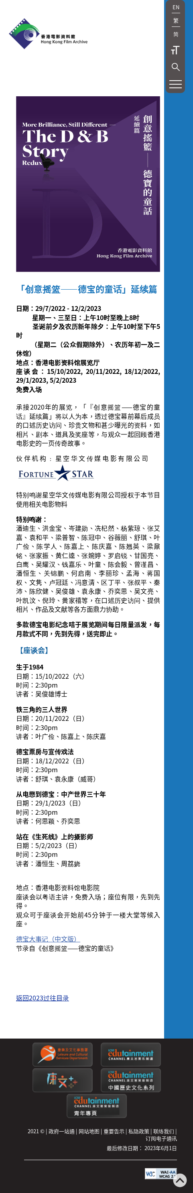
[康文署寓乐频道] (131, 1064)
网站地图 (89, 1131)
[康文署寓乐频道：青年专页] (97, 1116)
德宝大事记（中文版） (48, 938)
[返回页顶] (180, 1181)
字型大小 (175, 50)
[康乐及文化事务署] (63, 1064)
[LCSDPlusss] (63, 1090)
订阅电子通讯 (161, 1138)
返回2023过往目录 (42, 997)
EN (176, 7)
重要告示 (114, 1131)
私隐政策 (138, 1131)
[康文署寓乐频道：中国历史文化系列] (131, 1090)
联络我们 (163, 1131)
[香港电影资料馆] (48, 34)
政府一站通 (62, 1131)
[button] (176, 67)
